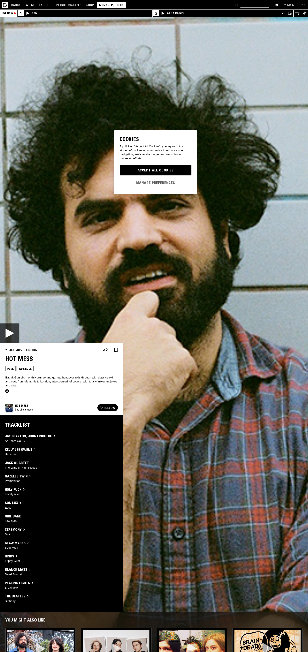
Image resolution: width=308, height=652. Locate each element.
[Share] (105, 350)
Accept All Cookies (156, 170)
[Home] (5, 5)
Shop (90, 5)
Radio (15, 5)
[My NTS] (290, 5)
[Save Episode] (116, 350)
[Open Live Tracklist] (297, 13)
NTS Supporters (111, 5)
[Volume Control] (304, 13)
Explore (45, 5)
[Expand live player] (282, 13)
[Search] (236, 5)
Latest (29, 5)
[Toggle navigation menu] (302, 5)
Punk (10, 368)
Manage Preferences (155, 182)
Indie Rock (25, 368)
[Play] (9, 333)
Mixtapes (68, 5)
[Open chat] (277, 4)
